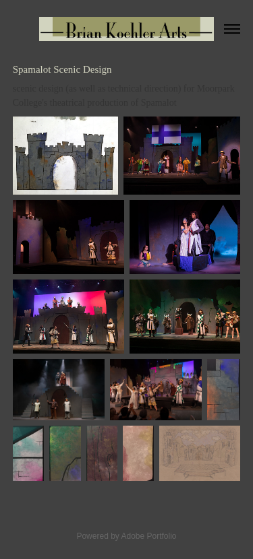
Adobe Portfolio (148, 536)
